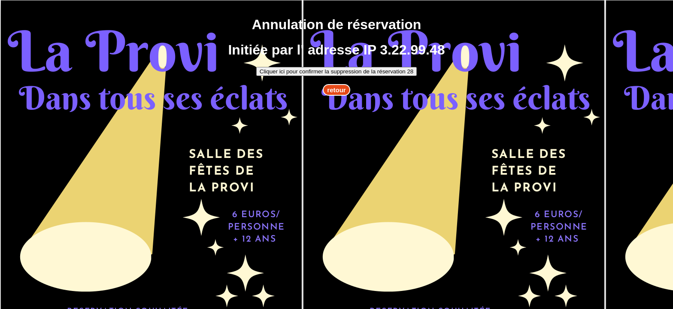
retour (336, 90)
